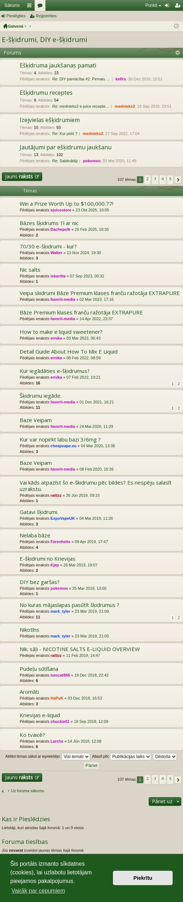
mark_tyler (60, 611)
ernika (56, 338)
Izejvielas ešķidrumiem (50, 120)
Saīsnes (31, 7)
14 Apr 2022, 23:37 (96, 319)
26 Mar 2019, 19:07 (80, 565)
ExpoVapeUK (62, 518)
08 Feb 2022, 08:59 (83, 358)
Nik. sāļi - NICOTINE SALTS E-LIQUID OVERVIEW (80, 649)
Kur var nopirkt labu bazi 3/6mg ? (60, 439)
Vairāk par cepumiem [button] (38, 891)
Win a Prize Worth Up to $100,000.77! (66, 203)
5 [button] (170, 178)
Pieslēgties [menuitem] (168, 7)
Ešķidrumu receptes (46, 93)
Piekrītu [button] (142, 878)
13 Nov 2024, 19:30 (84, 253)
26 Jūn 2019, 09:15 (83, 495)
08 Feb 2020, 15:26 (97, 469)
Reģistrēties (46, 16)
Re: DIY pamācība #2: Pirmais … (81, 79)
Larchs (56, 741)
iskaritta (57, 276)
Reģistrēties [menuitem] (179, 7)
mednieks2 (125, 106)
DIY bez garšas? (40, 582)
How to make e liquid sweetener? (61, 331)
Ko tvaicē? (32, 735)
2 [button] (148, 178)
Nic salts (30, 269)
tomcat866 (60, 675)
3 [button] (155, 178)
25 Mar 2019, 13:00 (89, 588)
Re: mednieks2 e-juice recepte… (80, 106)
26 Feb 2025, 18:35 (92, 229)
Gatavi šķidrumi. (39, 512)
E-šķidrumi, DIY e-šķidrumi (44, 39)
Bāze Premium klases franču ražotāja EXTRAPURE (81, 312)
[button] (177, 179)
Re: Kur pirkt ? (64, 133)
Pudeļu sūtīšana (39, 668)
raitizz (55, 495)
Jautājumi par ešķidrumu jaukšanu (66, 147)
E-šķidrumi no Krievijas (47, 558)
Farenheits (60, 541)
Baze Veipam (36, 420)
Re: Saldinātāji (65, 161)
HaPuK (56, 698)
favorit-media (62, 299)
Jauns (19, 176)
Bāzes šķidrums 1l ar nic (49, 223)
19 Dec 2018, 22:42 (91, 675)
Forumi (41, 7)
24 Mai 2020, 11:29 (96, 426)
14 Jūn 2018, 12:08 (85, 741)
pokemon (91, 161)
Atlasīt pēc (121, 756)
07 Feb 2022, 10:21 (83, 377)
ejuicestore (60, 210)
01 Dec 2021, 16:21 (97, 402)
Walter (56, 253)
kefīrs (120, 79)
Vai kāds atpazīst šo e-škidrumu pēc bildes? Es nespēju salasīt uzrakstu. (96, 485)
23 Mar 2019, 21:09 (92, 611)
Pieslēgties (15, 16)
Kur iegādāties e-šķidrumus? (55, 371)
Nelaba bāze (35, 535)
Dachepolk (60, 229)
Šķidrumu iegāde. (40, 395)
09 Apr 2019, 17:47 (91, 541)
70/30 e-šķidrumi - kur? (48, 246)
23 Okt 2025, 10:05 (92, 210)
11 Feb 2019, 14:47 (83, 655)
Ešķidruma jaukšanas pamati (58, 65)
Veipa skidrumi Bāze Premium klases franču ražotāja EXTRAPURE (100, 293)
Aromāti (29, 691)
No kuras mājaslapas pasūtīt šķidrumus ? (69, 605)
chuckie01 (59, 721)
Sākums (12, 5)
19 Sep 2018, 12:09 (91, 721)
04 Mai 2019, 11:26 (96, 518)
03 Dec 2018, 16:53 (85, 698)
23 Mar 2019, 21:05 (92, 636)
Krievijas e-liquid (40, 715)
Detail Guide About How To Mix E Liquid (69, 351)
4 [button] (163, 178)
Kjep (54, 565)
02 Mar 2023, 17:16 (97, 299)
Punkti (151, 5)
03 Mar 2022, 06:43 (83, 338)
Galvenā (15, 26)
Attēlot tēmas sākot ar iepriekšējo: (47, 756)
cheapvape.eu (63, 446)
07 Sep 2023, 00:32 (87, 276)
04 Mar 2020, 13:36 (98, 446)
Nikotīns (29, 629)
